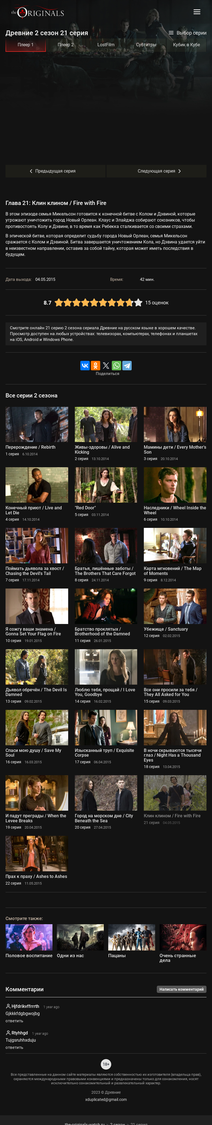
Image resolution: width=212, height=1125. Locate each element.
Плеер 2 (66, 44)
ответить (14, 1020)
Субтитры (146, 44)
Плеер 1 (26, 44)
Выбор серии (187, 32)
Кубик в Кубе (186, 44)
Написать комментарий (182, 989)
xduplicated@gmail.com (106, 1099)
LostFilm (106, 44)
